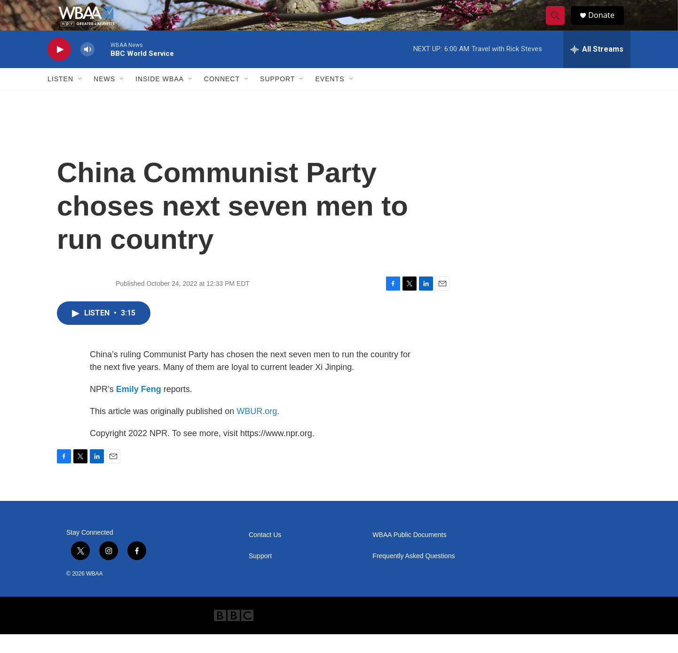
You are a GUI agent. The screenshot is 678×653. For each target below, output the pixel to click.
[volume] (87, 68)
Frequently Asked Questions (413, 574)
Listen (60, 97)
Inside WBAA (159, 97)
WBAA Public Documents (409, 553)
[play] (59, 68)
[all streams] (597, 68)
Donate (606, 25)
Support (277, 97)
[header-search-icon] (559, 24)
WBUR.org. (258, 430)
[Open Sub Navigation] (80, 97)
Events (329, 97)
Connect (222, 97)
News (104, 97)
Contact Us (265, 553)
